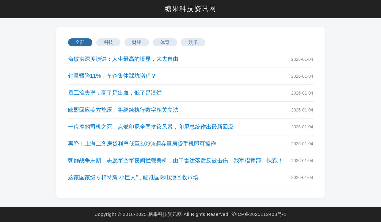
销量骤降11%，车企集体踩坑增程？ (112, 76)
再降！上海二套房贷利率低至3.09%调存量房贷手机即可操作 (142, 144)
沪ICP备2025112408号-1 (259, 214)
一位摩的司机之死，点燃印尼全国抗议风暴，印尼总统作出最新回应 (151, 127)
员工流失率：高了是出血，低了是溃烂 (115, 93)
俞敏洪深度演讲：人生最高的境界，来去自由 (123, 59)
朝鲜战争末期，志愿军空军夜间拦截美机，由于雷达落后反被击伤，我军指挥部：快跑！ (175, 161)
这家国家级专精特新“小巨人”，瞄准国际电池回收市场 (133, 177)
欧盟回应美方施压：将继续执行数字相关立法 (123, 110)
